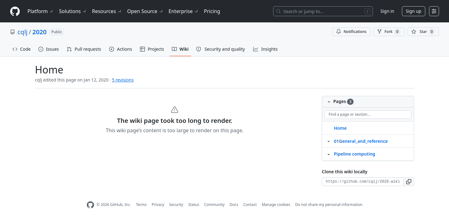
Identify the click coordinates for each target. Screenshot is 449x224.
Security (176, 204)
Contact (250, 204)
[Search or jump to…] (323, 11)
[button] (409, 181)
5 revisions (123, 80)
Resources (107, 11)
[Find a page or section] (368, 114)
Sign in (387, 11)
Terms (141, 204)
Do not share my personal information (329, 204)
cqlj (22, 32)
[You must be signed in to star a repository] (423, 31)
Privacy (158, 204)
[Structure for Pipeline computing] (328, 154)
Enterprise (184, 11)
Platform (40, 11)
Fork (388, 32)
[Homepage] (15, 11)
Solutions (73, 11)
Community (214, 204)
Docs (233, 204)
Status (193, 204)
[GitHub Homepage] (90, 205)
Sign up (413, 11)
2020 (39, 32)
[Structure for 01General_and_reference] (328, 141)
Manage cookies (276, 204)
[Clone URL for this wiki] (363, 181)
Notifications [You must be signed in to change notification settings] (351, 31)
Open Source (145, 11)
